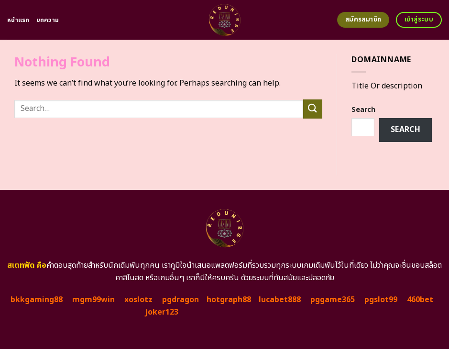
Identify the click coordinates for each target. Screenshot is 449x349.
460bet (420, 299)
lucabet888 (280, 299)
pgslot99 (380, 299)
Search (363, 110)
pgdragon (180, 299)
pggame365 (332, 299)
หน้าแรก (18, 20)
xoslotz (138, 299)
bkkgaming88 (37, 299)
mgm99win (93, 299)
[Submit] (312, 108)
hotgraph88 (229, 299)
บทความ (47, 20)
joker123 (161, 312)
